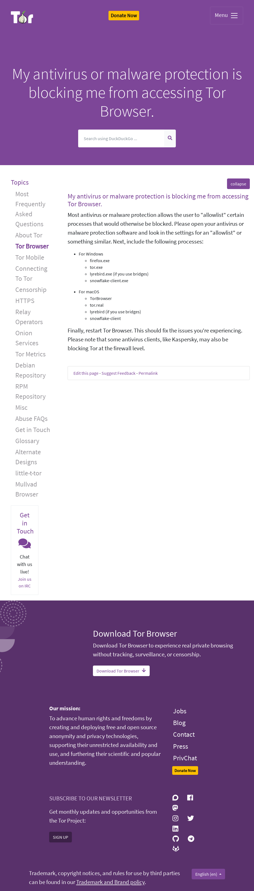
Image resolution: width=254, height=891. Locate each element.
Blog (179, 722)
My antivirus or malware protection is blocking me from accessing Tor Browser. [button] (158, 200)
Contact (184, 734)
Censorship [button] (30, 289)
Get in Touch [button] (32, 429)
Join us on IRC (24, 582)
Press (180, 746)
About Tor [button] (28, 235)
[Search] (121, 138)
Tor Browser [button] (31, 246)
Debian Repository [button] (30, 370)
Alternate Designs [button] (28, 457)
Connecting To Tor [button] (31, 273)
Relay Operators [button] (29, 316)
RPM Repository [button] (30, 391)
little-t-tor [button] (28, 473)
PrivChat (185, 758)
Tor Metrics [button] (30, 354)
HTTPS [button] (24, 300)
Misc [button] (21, 407)
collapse (238, 184)
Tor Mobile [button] (29, 257)
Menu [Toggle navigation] (226, 15)
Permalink (148, 373)
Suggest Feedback (118, 373)
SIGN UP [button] (60, 837)
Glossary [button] (27, 440)
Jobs (179, 711)
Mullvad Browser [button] (26, 489)
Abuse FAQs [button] (31, 418)
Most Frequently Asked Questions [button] (30, 209)
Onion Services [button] (26, 338)
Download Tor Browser (121, 671)
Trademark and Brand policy (110, 882)
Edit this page (85, 373)
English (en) (206, 874)
